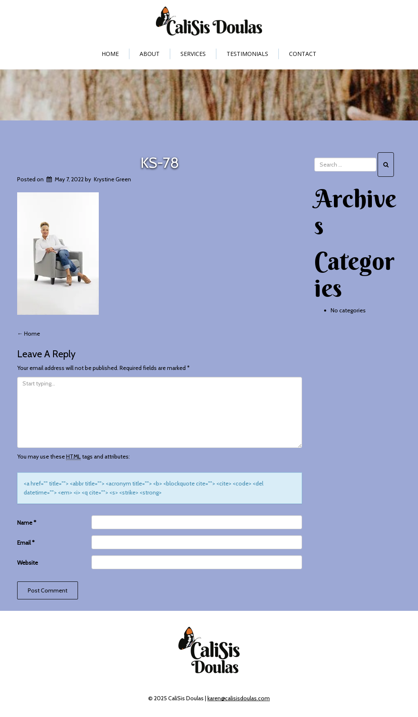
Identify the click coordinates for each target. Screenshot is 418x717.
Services (193, 54)
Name (26, 522)
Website (27, 562)
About (150, 54)
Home (110, 54)
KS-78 (159, 162)
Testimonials (247, 54)
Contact (302, 54)
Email (26, 542)
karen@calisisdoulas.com (238, 698)
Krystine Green (112, 179)
